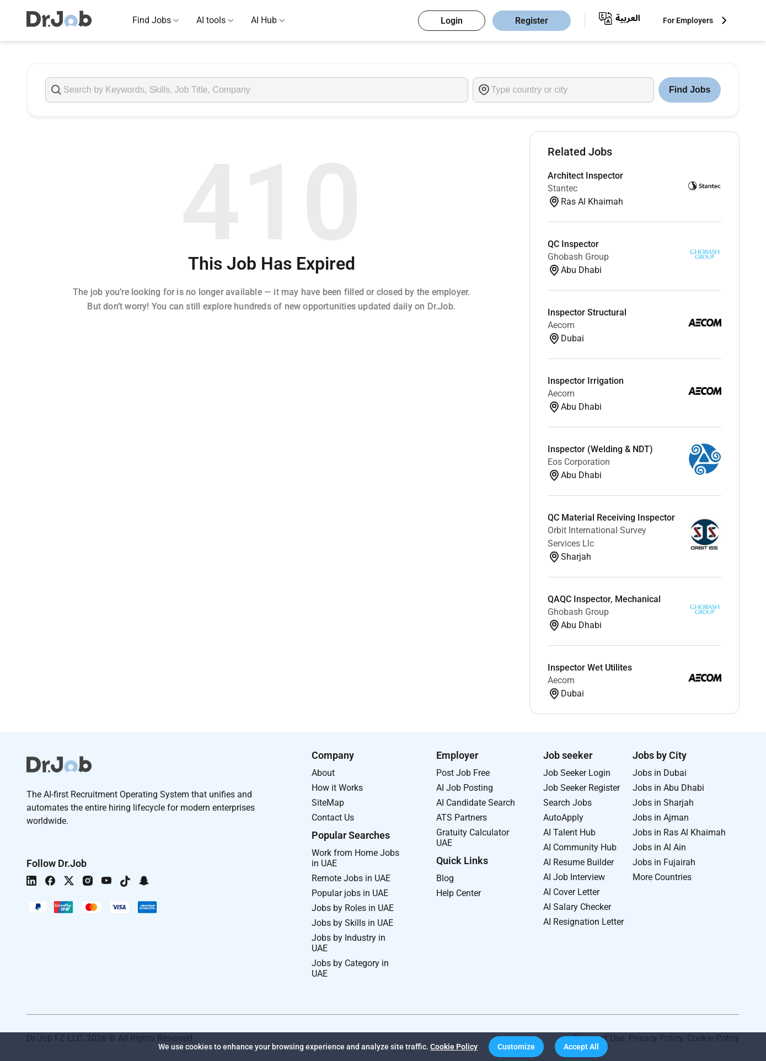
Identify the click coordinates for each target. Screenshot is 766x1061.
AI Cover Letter (571, 892)
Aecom (561, 325)
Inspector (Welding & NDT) (600, 449)
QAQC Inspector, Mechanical (604, 599)
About (323, 773)
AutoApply (563, 817)
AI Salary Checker (577, 907)
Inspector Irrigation (586, 381)
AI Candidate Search (475, 802)
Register (531, 20)
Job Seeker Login (576, 773)
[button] (516, 1046)
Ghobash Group (578, 256)
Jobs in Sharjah (663, 802)
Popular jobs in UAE (350, 893)
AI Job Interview (574, 877)
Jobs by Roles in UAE (353, 908)
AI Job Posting (464, 788)
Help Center (458, 893)
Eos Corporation (579, 462)
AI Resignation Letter (583, 922)
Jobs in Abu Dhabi (668, 788)
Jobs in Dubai (660, 773)
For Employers (688, 20)
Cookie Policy (454, 1046)
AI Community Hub (580, 847)
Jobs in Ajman (661, 817)
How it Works (337, 788)
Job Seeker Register (581, 788)
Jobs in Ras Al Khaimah (679, 832)
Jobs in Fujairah (664, 862)
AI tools (211, 20)
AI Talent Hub (569, 832)
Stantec (562, 188)
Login (452, 20)
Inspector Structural (587, 312)
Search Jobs (567, 802)
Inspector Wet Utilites (590, 667)
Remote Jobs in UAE (351, 878)
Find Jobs (151, 20)
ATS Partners (461, 817)
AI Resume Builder (578, 862)
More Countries (662, 877)
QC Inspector (573, 244)
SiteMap (328, 802)
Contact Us (333, 817)
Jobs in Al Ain (659, 847)
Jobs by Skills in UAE (352, 923)
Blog (445, 878)
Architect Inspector (585, 175)
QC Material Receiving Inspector (611, 517)
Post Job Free (463, 773)
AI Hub (264, 20)
